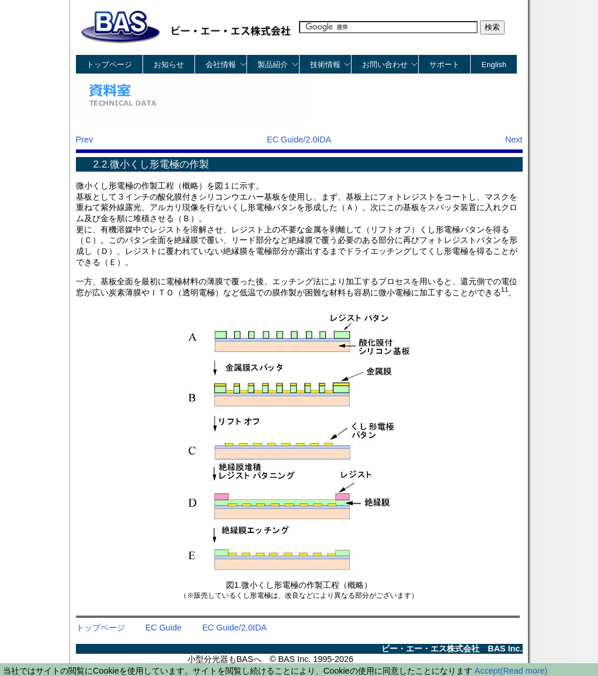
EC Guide (163, 627)
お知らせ (169, 64)
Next (514, 139)
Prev (84, 139)
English (494, 64)
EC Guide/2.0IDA (299, 139)
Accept (487, 670)
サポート (444, 64)
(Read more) (524, 670)
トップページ (109, 64)
